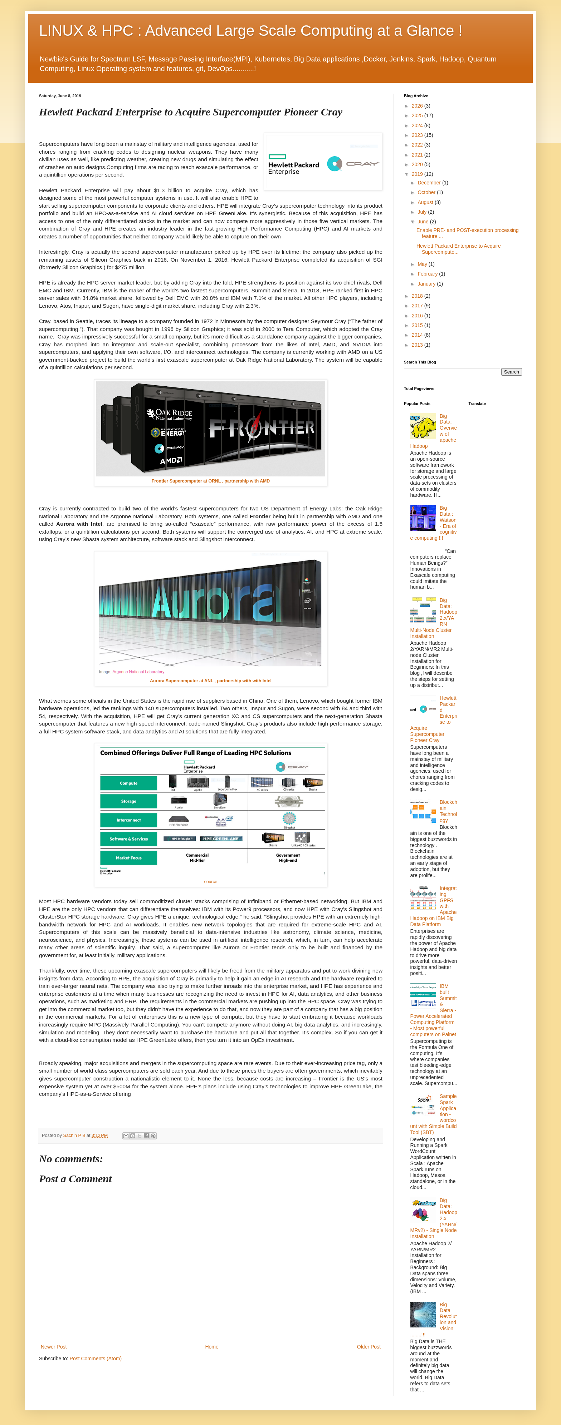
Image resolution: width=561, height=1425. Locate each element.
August (426, 202)
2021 (418, 155)
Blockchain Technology (448, 811)
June (424, 221)
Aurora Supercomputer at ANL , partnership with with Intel (211, 680)
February (428, 274)
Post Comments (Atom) (96, 1358)
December (430, 182)
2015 (418, 325)
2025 (418, 115)
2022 (418, 145)
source (211, 881)
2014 (418, 335)
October (427, 192)
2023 (418, 135)
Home (211, 1347)
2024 (418, 125)
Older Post (369, 1347)
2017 (418, 305)
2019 (418, 174)
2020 (418, 164)
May (423, 264)
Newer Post (54, 1347)
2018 (418, 296)
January (427, 284)
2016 (418, 315)
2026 (418, 106)
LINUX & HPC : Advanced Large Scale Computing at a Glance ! (251, 30)
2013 (418, 345)
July (423, 212)
